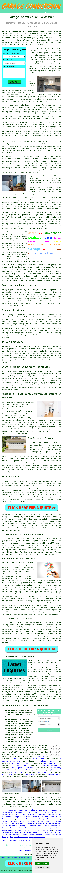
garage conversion (53, 640)
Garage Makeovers (9, 826)
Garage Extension (9, 821)
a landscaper (29, 770)
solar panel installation (23, 768)
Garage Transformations (49, 819)
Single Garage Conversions (31, 832)
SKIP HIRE (30, 774)
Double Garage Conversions (33, 814)
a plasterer (53, 770)
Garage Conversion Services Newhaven (25, 705)
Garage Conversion (15, 810)
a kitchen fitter (20, 763)
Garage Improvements (51, 810)
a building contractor (47, 761)
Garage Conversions (24, 857)
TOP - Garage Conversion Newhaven (16, 841)
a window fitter (18, 765)
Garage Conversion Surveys (13, 812)
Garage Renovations (27, 819)
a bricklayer (7, 774)
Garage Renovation (34, 812)
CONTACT (49, 12)
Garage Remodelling (22, 817)
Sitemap (3, 857)
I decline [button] (45, 863)
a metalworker (39, 759)
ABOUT (42, 12)
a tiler (14, 759)
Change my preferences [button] (43, 867)
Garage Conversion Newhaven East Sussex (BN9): (24, 31)
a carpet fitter (42, 772)
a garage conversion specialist (16, 754)
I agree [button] (38, 863)
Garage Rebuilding (10, 814)
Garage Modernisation (19, 837)
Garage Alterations (33, 810)
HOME (37, 12)
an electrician (50, 763)
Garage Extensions (52, 826)
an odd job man (17, 772)
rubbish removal (54, 774)
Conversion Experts (12, 857)
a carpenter (39, 756)
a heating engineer (49, 765)
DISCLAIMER (56, 12)
